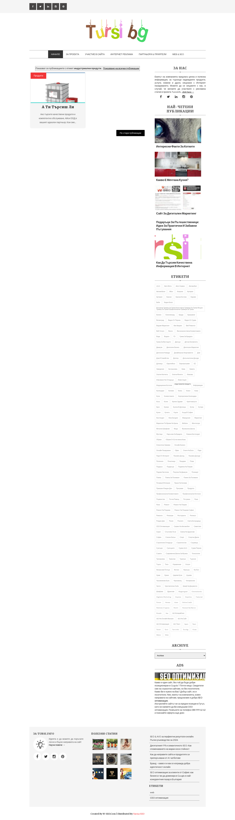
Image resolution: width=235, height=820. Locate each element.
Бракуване (191, 315)
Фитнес (176, 570)
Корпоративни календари (187, 396)
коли (158, 396)
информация (198, 385)
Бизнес (159, 315)
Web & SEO (178, 54)
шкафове (159, 591)
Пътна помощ (174, 499)
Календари (160, 391)
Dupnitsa (188, 597)
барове (193, 297)
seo (167, 613)
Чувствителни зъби (172, 586)
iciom (176, 602)
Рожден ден (160, 521)
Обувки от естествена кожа (175, 439)
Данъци (177, 342)
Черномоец (178, 581)
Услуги (187, 564)
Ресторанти (181, 515)
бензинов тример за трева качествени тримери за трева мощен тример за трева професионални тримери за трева (179, 308)
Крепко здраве (177, 401)
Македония (186, 418)
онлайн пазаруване (163, 450)
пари (199, 450)
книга (180, 391)
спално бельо (171, 537)
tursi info (175, 629)
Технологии (196, 553)
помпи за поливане (191, 477)
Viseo (194, 629)
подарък (159, 467)
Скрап (158, 532)
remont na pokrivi (189, 608)
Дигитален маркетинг (191, 347)
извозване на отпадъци (165, 380)
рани (158, 505)
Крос (158, 407)
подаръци (170, 467)
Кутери (200, 407)
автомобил (193, 286)
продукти (38, 75)
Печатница (171, 461)
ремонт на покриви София (184, 510)
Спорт (182, 537)
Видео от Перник (174, 320)
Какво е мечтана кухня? (172, 180)
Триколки (172, 559)
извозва (190, 374)
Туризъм (183, 559)
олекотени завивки (163, 445)
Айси (171, 291)
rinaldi (159, 613)
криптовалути (192, 401)
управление (177, 564)
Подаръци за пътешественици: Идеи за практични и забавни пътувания (177, 225)
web (166, 635)
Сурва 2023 (183, 548)
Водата (166, 336)
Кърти (176, 412)
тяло (166, 564)
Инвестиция (182, 380)
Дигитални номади (163, 353)
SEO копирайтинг (178, 613)
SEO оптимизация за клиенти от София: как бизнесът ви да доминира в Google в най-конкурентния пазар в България (171, 776)
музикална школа (188, 429)
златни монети (177, 374)
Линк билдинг (173, 418)
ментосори (196, 423)
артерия (159, 297)
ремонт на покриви (163, 510)
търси (158, 564)
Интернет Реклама (121, 54)
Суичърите (171, 548)
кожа (196, 391)
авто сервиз (180, 286)
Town (194, 624)
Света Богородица (194, 521)
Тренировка (160, 559)
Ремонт (166, 505)
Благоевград (170, 315)
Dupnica (178, 597)
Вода (158, 336)
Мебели (185, 423)
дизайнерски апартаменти (183, 353)
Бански (169, 297)
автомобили (160, 291)
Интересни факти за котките (175, 146)
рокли (171, 521)
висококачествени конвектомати (189, 331)
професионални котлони (192, 494)
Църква (189, 575)
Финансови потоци (163, 570)
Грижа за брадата (186, 336)
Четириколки (190, 581)
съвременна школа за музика (177, 553)
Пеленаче (159, 461)
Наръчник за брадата (174, 434)
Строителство (181, 543)
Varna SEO (138, 813)
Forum (158, 602)
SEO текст (176, 624)
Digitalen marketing (163, 597)
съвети (159, 553)
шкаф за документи (190, 586)
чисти (158, 586)
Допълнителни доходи (191, 358)
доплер (176, 358)
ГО (174, 336)
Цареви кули (177, 575)
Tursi (166, 629)
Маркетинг (198, 418)
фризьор (186, 570)
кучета (167, 412)
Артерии (190, 291)
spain (186, 624)
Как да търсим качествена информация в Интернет (174, 264)
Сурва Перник (196, 548)
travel (158, 629)
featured (199, 597)
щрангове (170, 591)
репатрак (170, 515)
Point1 (176, 608)
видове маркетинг (163, 326)
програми (179, 488)
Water (158, 635)
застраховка (172, 369)
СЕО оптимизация (163, 526)
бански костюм (181, 297)
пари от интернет (162, 456)
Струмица (194, 543)
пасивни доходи (194, 456)
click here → (188, 92)
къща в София (187, 412)
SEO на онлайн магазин (165, 619)
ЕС (195, 363)
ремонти (159, 515)
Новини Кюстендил (193, 434)
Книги (188, 391)
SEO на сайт (182, 619)
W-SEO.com (109, 813)
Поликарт (195, 472)
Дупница (159, 363)
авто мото (168, 286)
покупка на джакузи (180, 472)
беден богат (168, 302)
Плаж (192, 461)
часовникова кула (162, 581)
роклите (180, 521)
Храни (166, 575)
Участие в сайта (95, 54)
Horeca (167, 602)
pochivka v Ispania (162, 608)
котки (166, 401)
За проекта (72, 54)
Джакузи (159, 347)
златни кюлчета (162, 374)
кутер (192, 407)
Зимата (192, 369)
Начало (55, 54)
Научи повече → (57, 745)
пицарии (182, 461)
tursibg (185, 629)
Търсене (193, 559)
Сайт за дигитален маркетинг (176, 213)
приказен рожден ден (164, 488)
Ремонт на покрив (180, 505)
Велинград (160, 320)
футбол (196, 570)
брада (181, 315)
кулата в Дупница (179, 407)
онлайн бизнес (179, 445)
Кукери (166, 407)
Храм (158, 575)
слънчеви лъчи (170, 532)
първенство (160, 499)
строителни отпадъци (164, 543)
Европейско (171, 363)
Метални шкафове (163, 429)
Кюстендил (160, 418)
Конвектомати (169, 396)
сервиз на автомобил (182, 526)
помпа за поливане (172, 477)
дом (198, 353)
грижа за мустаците (163, 342)
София (158, 537)
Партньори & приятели (152, 54)
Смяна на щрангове (187, 532)
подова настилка (162, 472)
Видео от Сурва (190, 320)
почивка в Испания (163, 483)
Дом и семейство (162, 358)
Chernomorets (197, 591)
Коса (158, 401)
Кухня (158, 412)
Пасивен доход (178, 456)
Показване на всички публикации (121, 68)
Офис (177, 450)
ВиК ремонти (190, 326)
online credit (187, 602)
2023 (158, 286)
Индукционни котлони (164, 385)
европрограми (184, 363)
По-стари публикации (130, 133)
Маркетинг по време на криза (167, 423)
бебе (158, 302)
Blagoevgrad (183, 591)
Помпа (158, 477)
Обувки (159, 439)
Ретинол (193, 515)
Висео (170, 331)
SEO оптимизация (162, 624)
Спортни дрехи (193, 537)
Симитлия (197, 526)
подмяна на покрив (185, 467)
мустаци (159, 434)
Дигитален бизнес (172, 347)
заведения (160, 369)
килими (171, 391)
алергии (180, 291)
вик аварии (178, 326)
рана (196, 499)
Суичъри (159, 548)
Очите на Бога (188, 450)
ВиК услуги (160, 331)
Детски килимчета (191, 342)
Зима (183, 369)
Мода (176, 429)
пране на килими (180, 483)
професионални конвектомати (167, 494)
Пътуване (186, 499)
